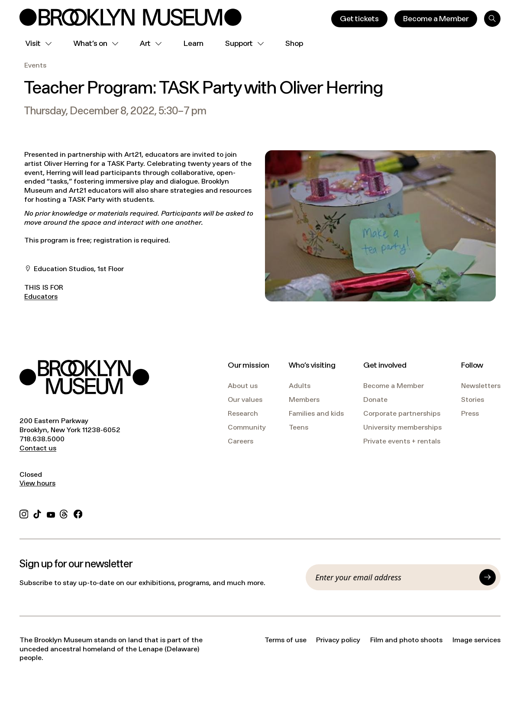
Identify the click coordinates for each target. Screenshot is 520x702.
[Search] (492, 18)
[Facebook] (78, 513)
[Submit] (487, 577)
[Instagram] (23, 513)
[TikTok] (37, 513)
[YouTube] (51, 513)
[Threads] (64, 513)
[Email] (394, 577)
